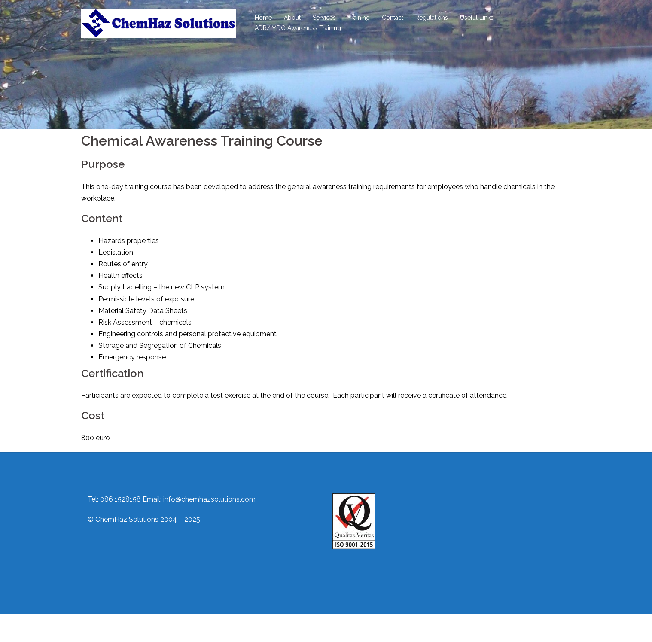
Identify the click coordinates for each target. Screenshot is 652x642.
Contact (392, 17)
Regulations (431, 17)
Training (359, 17)
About (292, 17)
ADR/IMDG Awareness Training (298, 27)
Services (324, 17)
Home (263, 17)
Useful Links (477, 17)
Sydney (225, 628)
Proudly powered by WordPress (131, 628)
